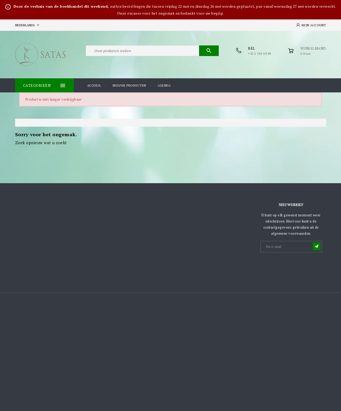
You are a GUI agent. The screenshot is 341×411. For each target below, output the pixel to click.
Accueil (94, 85)
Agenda (164, 85)
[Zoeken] (152, 50)
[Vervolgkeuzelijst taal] (27, 25)
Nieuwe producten (129, 85)
